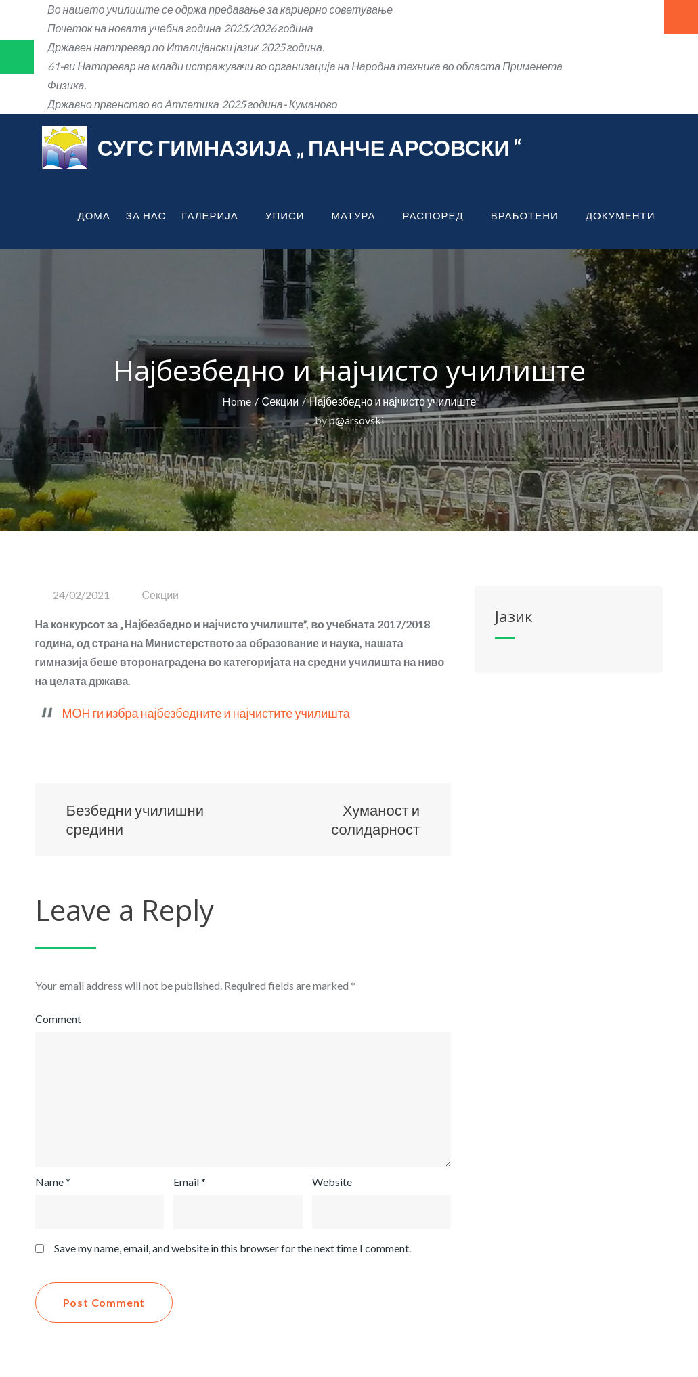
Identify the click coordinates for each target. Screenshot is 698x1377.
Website (332, 1181)
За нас (146, 215)
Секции (160, 594)
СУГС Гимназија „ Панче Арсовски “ (309, 147)
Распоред (439, 215)
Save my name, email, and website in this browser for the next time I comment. (232, 1248)
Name (52, 1181)
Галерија (215, 215)
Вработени (530, 215)
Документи (626, 215)
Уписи (290, 215)
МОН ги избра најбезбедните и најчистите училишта (206, 712)
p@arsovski (356, 420)
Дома (94, 215)
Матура (359, 215)
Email (189, 1181)
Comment (58, 1018)
